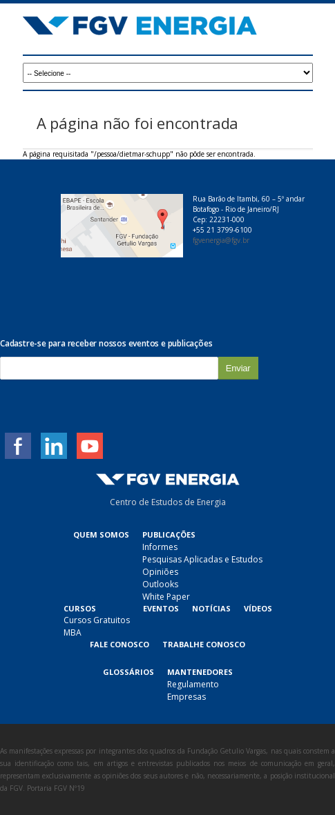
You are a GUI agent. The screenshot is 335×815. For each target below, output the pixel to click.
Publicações (168, 534)
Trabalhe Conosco (203, 644)
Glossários (128, 672)
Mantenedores (200, 672)
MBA (73, 632)
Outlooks (160, 584)
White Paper (166, 596)
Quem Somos (101, 534)
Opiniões (160, 572)
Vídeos (258, 608)
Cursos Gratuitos (97, 620)
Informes (160, 547)
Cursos (80, 608)
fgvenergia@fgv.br (221, 240)
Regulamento (193, 684)
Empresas (186, 697)
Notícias (211, 608)
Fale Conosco (119, 644)
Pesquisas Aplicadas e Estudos (202, 559)
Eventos (161, 608)
